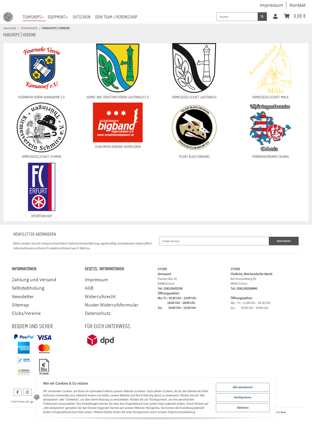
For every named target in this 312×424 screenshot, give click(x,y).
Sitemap (20, 305)
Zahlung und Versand (34, 279)
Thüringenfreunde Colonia (270, 157)
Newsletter (23, 296)
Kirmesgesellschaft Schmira (41, 157)
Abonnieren (284, 241)
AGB (89, 288)
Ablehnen (243, 407)
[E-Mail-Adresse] (214, 241)
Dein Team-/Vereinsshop (116, 17)
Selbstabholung (28, 288)
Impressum (271, 5)
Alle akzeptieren (243, 387)
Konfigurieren (242, 397)
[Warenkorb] (295, 16)
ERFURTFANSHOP (41, 216)
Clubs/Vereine (26, 313)
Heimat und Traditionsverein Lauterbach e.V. (118, 97)
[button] (275, 16)
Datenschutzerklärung (83, 243)
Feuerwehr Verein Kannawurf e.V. (41, 97)
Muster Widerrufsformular (111, 305)
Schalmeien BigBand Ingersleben (118, 147)
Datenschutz (98, 313)
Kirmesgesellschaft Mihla (271, 97)
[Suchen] (237, 16)
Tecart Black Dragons (194, 157)
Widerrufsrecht (100, 296)
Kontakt (298, 5)
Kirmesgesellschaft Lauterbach (194, 97)
